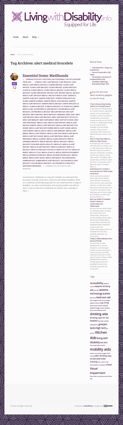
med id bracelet (37, 115)
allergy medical (37, 90)
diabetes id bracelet (30, 98)
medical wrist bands (37, 158)
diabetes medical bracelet (52, 104)
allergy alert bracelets (39, 87)
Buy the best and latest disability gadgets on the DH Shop (101, 95)
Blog (34, 37)
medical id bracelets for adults (43, 150)
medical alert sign (54, 133)
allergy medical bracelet (53, 90)
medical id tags (35, 152)
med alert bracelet (58, 112)
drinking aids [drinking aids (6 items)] (99, 314)
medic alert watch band (64, 120)
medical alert (42, 123)
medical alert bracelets (46, 125)
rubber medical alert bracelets (48, 161)
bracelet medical (65, 93)
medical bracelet (46, 142)
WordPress (88, 406)
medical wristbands (53, 158)
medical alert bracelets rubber (41, 128)
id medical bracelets (53, 106)
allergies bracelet (56, 85)
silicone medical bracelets (41, 163)
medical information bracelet (34, 155)
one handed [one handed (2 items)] (98, 353)
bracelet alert (52, 93)
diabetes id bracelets (47, 98)
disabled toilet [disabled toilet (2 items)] (101, 310)
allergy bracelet (55, 87)
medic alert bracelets (43, 117)
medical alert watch (70, 133)
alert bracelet (53, 82)
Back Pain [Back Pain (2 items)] (93, 298)
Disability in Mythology (100, 82)
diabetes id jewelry (36, 101)
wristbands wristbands (32, 166)
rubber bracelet (29, 161)
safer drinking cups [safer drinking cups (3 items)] (102, 356)
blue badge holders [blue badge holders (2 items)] (96, 300)
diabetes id (72, 96)
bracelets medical (41, 96)
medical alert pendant (37, 133)
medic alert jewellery (31, 120)
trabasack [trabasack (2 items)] (102, 365)
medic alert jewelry (47, 120)
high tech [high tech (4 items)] (101, 328)
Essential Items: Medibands (45, 75)
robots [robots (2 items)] (92, 356)
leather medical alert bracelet (46, 109)
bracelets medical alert (58, 96)
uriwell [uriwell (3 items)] (109, 365)
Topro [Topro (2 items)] (99, 362)
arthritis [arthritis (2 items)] (96, 290)
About (25, 37)
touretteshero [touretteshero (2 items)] (94, 365)
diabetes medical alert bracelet (56, 101)
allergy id (26, 90)
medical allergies (39, 139)
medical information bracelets (59, 155)
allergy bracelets (70, 87)
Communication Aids (33, 79)
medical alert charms (62, 128)
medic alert (70, 115)
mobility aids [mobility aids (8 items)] (100, 349)
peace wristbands (68, 158)
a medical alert (41, 82)
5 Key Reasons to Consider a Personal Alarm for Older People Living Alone (101, 171)
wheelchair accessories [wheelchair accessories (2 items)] (97, 376)
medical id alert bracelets (40, 147)
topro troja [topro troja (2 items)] (104, 362)
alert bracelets (65, 82)
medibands (61, 115)
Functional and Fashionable (53, 79)
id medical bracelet (36, 106)
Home (15, 37)
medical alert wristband (53, 136)
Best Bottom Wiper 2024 (100, 84)
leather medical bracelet (40, 112)
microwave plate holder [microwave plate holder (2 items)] (97, 345)
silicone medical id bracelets (63, 163)
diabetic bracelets (69, 104)
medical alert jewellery (56, 131)
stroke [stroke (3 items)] (93, 359)
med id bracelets (50, 115)
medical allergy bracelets (57, 139)
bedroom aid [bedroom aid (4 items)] (103, 297)
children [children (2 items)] (97, 303)
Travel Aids (27, 82)
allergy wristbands (38, 93)
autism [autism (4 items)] (106, 293)
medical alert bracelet (57, 123)
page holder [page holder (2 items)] (107, 353)
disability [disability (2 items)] (105, 306)
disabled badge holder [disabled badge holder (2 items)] (97, 308)
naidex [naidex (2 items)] (92, 353)
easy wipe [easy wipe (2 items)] (101, 321)
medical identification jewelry (67, 152)
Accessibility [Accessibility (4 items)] (96, 283)
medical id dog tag (63, 150)
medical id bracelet (58, 147)
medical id (58, 144)
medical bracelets (60, 142)
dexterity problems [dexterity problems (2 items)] (96, 306)
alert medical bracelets (38, 85)
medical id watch (48, 152)
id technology (67, 106)
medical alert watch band (33, 136)
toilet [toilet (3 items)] (98, 359)
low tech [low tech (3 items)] (104, 342)
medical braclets (46, 144)
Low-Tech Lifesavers (72, 79)
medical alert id (40, 131)
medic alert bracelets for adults (65, 117)
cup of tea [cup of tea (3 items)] (104, 303)
